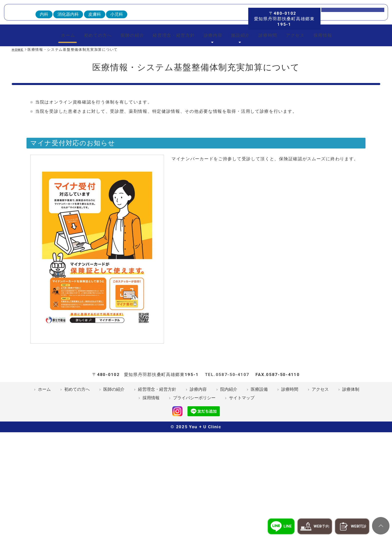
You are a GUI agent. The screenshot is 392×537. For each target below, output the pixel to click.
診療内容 (214, 96)
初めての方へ (87, 96)
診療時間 (274, 96)
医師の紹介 (125, 96)
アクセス (305, 96)
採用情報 (335, 96)
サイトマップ (241, 481)
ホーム (54, 96)
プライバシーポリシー (194, 481)
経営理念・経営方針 (171, 96)
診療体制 (350, 472)
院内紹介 (228, 472)
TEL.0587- (227, 457)
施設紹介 (244, 96)
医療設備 (259, 472)
